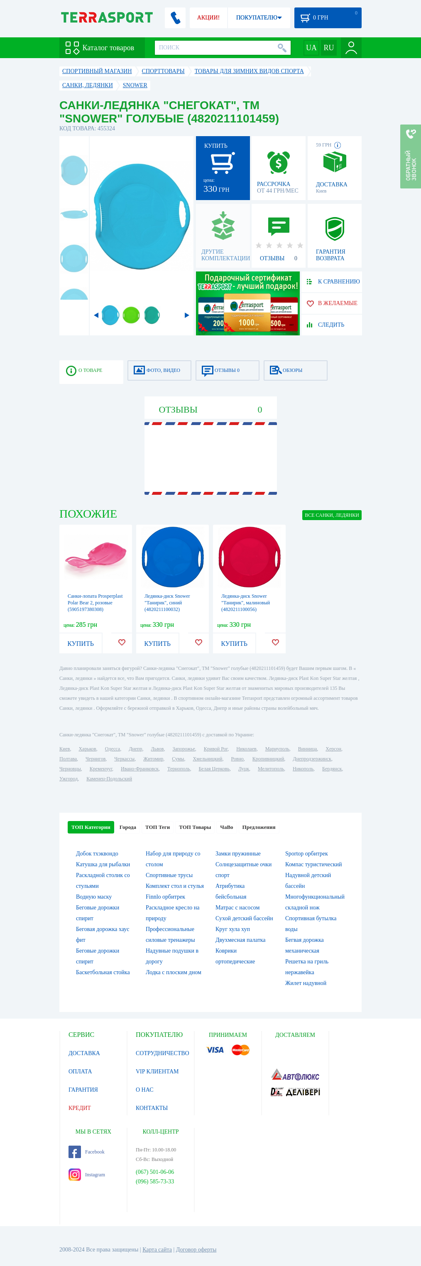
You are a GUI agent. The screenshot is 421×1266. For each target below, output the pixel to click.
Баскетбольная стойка (103, 972)
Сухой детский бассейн (244, 918)
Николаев (246, 749)
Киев (64, 749)
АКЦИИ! (208, 18)
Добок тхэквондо (97, 854)
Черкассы (124, 759)
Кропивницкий (268, 759)
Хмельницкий (207, 759)
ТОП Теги (157, 827)
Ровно (237, 759)
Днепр (135, 749)
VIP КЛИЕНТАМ (157, 1071)
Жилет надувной (305, 983)
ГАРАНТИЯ (83, 1090)
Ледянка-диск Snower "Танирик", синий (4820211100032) (167, 602)
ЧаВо (226, 827)
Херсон (333, 749)
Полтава (68, 759)
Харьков (87, 749)
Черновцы (70, 769)
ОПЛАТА (80, 1071)
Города (128, 827)
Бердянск (332, 769)
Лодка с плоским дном (173, 972)
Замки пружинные (238, 854)
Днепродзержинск (312, 759)
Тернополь (178, 769)
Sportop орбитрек (306, 854)
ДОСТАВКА (84, 1053)
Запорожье (183, 749)
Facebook (87, 1152)
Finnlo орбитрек (165, 897)
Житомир (153, 759)
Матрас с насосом (237, 907)
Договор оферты (196, 1249)
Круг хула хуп (232, 929)
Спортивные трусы (169, 875)
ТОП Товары (195, 827)
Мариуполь (277, 749)
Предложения (259, 827)
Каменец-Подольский (109, 779)
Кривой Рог (216, 749)
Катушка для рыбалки (103, 864)
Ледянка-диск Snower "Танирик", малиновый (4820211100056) (245, 602)
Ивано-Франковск (140, 769)
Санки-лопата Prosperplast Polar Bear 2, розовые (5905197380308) (95, 602)
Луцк (243, 769)
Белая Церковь (213, 769)
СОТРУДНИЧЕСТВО (162, 1053)
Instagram (87, 1174)
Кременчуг (101, 769)
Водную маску (94, 897)
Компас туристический (313, 864)
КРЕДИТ (80, 1108)
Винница (307, 749)
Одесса (112, 749)
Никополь (303, 769)
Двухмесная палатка (240, 940)
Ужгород (68, 779)
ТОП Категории (90, 827)
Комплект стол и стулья (175, 886)
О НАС (144, 1090)
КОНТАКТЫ (152, 1108)
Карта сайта (157, 1249)
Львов (157, 749)
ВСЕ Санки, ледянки (332, 515)
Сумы (178, 759)
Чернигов (95, 759)
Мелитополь (271, 769)
